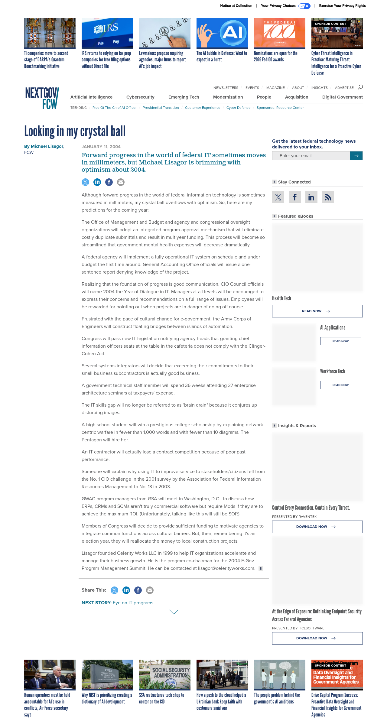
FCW (29, 152)
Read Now (317, 311)
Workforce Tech (332, 371)
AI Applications (332, 327)
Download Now (317, 527)
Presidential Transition (161, 107)
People (264, 97)
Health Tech (281, 298)
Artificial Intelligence (91, 97)
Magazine (275, 87)
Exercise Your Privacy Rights (342, 6)
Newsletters (225, 87)
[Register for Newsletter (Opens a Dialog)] (356, 155)
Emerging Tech (183, 97)
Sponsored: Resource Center (280, 107)
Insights (319, 87)
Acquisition (296, 97)
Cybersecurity (140, 97)
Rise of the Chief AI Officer (115, 107)
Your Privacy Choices (286, 6)
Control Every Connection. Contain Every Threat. (311, 507)
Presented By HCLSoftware (298, 628)
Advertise (344, 87)
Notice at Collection (236, 6)
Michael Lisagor (47, 146)
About (298, 87)
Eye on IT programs (133, 602)
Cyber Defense (238, 107)
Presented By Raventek (294, 516)
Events (252, 87)
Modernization (228, 97)
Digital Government (342, 97)
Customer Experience (202, 107)
